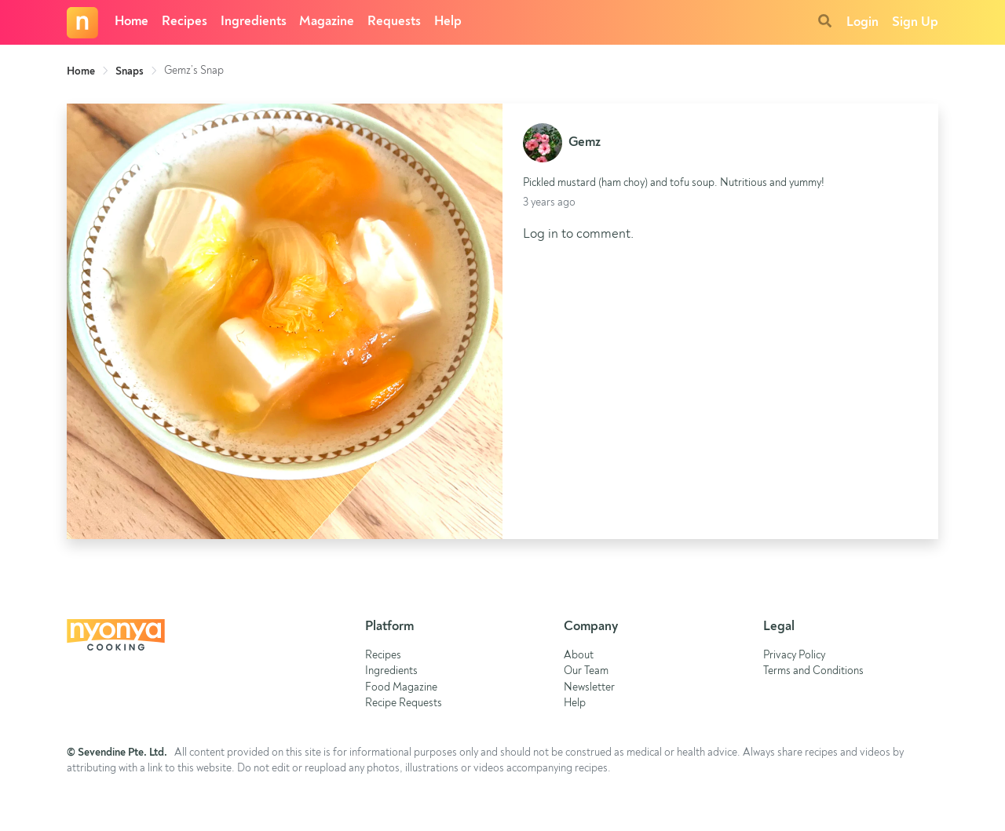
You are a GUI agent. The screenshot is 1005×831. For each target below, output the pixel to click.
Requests (394, 21)
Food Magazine (401, 688)
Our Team (586, 671)
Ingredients (254, 21)
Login (862, 22)
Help (448, 21)
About (579, 656)
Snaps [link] (129, 71)
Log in (540, 234)
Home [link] (81, 71)
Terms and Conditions (813, 671)
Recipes (184, 21)
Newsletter (589, 688)
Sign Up (915, 22)
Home (131, 21)
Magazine (326, 21)
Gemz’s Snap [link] (194, 70)
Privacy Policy (794, 656)
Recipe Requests (403, 703)
